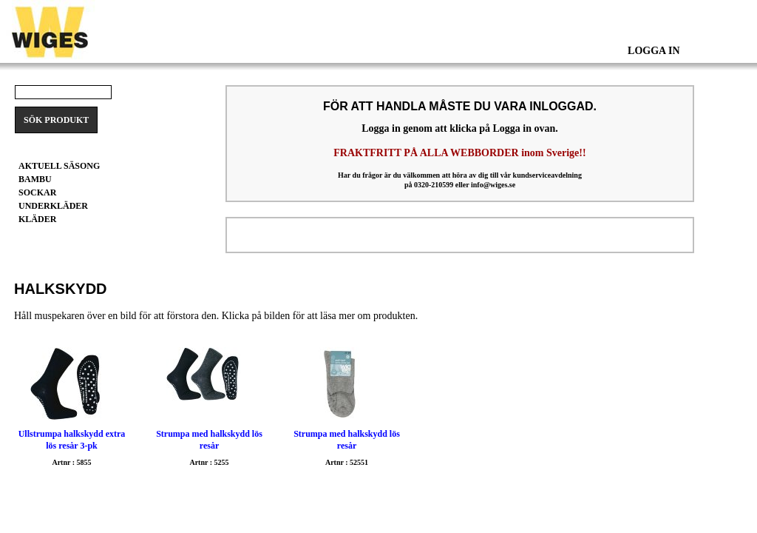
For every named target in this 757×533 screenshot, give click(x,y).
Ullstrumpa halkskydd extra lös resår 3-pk (72, 440)
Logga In (653, 50)
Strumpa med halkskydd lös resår (209, 440)
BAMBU (35, 179)
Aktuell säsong (59, 166)
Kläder (37, 219)
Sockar (37, 192)
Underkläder (53, 206)
